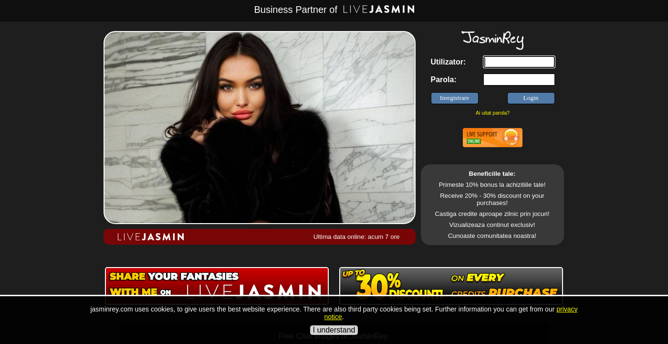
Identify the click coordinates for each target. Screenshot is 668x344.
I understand (334, 330)
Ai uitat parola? (493, 113)
